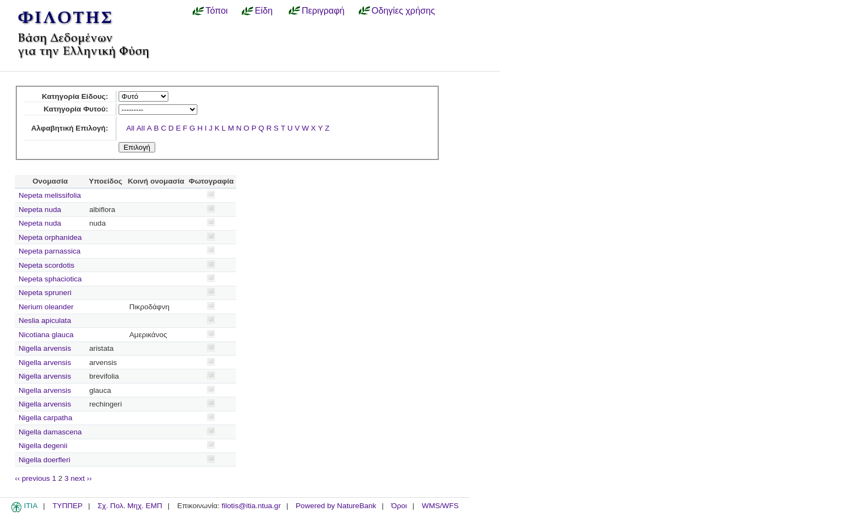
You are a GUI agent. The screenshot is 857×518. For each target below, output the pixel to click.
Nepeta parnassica (49, 251)
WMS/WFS (440, 506)
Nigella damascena (50, 432)
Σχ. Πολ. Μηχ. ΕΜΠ (129, 506)
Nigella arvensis (45, 348)
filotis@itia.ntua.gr (250, 506)
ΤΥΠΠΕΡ (67, 506)
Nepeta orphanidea (50, 237)
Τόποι (217, 10)
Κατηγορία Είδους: (75, 96)
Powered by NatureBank (336, 506)
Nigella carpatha (45, 418)
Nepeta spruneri (45, 293)
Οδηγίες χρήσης (403, 10)
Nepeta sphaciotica (50, 279)
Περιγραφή (323, 10)
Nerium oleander (46, 307)
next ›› (81, 478)
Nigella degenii (43, 446)
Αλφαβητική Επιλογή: (69, 128)
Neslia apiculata (45, 320)
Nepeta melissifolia (50, 195)
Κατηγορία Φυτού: (76, 109)
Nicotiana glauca (46, 335)
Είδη (264, 10)
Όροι (399, 506)
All (130, 128)
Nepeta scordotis (46, 265)
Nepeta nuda (40, 209)
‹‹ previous (32, 478)
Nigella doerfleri (44, 460)
